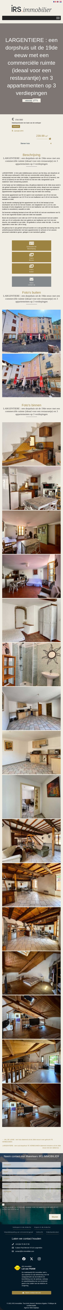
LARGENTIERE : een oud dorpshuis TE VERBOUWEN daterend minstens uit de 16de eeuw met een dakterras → (31, 1147)
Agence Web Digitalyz (31, 1308)
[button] (17, 131)
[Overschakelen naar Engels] (57, 1)
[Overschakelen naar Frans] (54, 1)
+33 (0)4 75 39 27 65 (22, 1244)
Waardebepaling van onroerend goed (18, 1232)
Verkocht (39, 1232)
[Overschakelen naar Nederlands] (60, 1)
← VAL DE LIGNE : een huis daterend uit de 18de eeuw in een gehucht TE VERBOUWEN (27, 1141)
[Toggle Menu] (58, 18)
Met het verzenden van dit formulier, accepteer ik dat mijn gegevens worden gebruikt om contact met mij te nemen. (30, 1208)
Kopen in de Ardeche (42, 1227)
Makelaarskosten (52, 1232)
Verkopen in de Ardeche (22, 1227)
